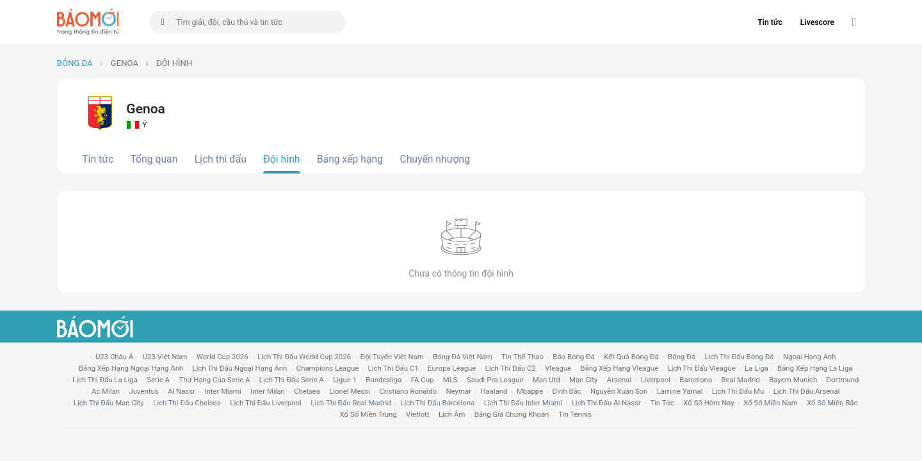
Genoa (124, 63)
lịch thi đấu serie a (291, 379)
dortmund (843, 379)
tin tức (662, 402)
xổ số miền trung (368, 414)
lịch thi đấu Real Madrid (351, 402)
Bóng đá (75, 63)
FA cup (422, 379)
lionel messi (349, 391)
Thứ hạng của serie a (214, 379)
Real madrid (740, 379)
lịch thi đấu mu (738, 391)
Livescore (817, 22)
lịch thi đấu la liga (105, 379)
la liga (756, 368)
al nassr (181, 391)
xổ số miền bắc (832, 402)
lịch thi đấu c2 (510, 368)
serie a (158, 379)
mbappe (530, 391)
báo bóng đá (573, 356)
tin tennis (575, 414)
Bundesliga (383, 379)
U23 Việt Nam (165, 356)
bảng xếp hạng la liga (814, 368)
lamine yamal (680, 391)
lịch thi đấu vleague (702, 368)
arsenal (619, 379)
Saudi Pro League (495, 379)
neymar (458, 391)
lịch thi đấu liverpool (266, 402)
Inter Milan (267, 391)
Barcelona (695, 379)
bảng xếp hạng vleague (619, 368)
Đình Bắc (567, 391)
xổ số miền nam (770, 402)
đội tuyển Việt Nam (391, 356)
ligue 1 (345, 379)
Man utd (546, 379)
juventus (144, 391)
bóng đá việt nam (462, 356)
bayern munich (793, 379)
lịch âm (452, 414)
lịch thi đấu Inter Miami (523, 402)
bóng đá (681, 356)
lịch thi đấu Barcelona (437, 402)
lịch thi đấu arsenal (806, 391)
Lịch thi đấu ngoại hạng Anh (240, 368)
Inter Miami (222, 391)
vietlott (417, 414)
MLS (450, 379)
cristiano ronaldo (408, 391)
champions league (327, 368)
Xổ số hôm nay (708, 402)
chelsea (307, 391)
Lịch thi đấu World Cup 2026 (304, 356)
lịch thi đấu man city (109, 402)
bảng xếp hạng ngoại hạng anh (131, 368)
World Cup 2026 (222, 356)
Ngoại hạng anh (809, 356)
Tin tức (769, 22)
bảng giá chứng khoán (511, 414)
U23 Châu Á (114, 356)
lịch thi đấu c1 (393, 368)
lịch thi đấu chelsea (187, 402)
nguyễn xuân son (618, 391)
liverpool (655, 379)
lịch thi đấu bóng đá (738, 356)
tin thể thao (522, 356)
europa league (452, 368)
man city (583, 379)
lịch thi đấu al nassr (606, 402)
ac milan (106, 391)
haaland (493, 391)
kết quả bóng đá (631, 356)
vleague (558, 368)
